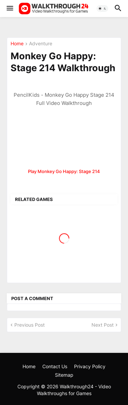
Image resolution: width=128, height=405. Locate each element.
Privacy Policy (89, 366)
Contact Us (54, 366)
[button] (9, 8)
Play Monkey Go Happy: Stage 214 (64, 171)
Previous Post (29, 325)
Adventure (40, 43)
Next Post (102, 325)
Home (17, 43)
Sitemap (64, 375)
